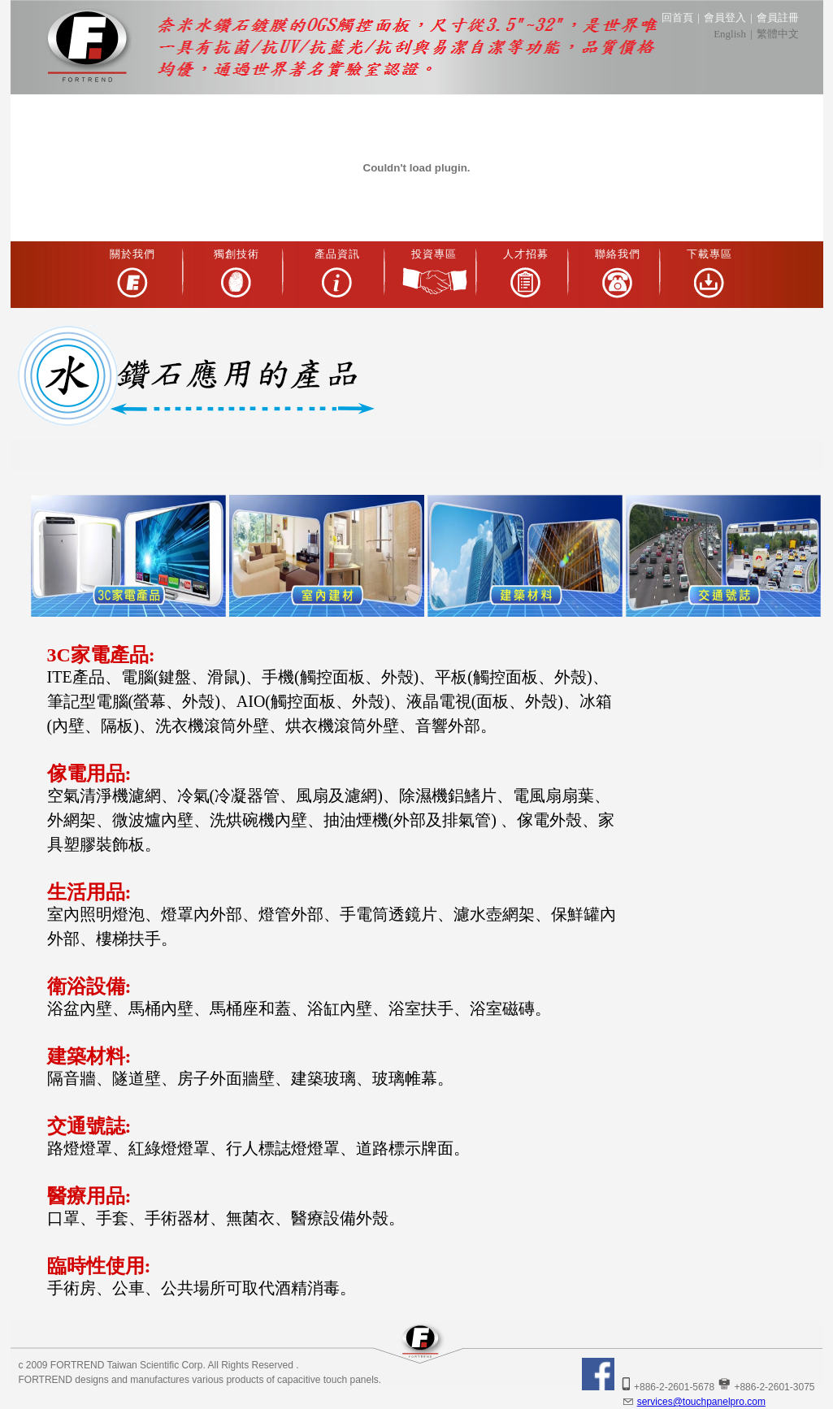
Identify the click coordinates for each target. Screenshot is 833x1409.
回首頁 (677, 17)
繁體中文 (778, 34)
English (730, 34)
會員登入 (725, 17)
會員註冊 (778, 17)
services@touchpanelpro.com (693, 1401)
